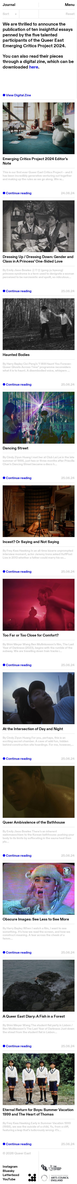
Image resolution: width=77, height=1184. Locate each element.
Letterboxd (11, 1175)
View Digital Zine (18, 95)
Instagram (10, 1167)
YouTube (9, 1179)
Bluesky (8, 1171)
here (33, 67)
